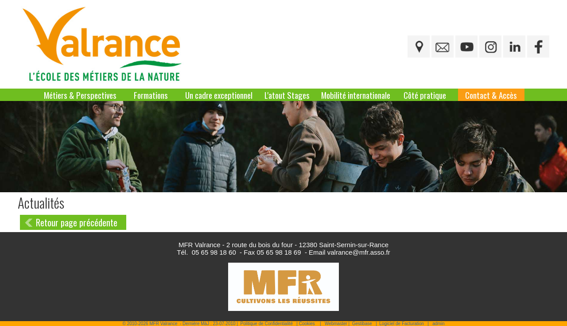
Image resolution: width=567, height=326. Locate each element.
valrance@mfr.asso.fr (358, 252)
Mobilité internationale (355, 95)
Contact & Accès (491, 95)
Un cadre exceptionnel (218, 95)
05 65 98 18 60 (214, 252)
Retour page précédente (76, 222)
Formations (151, 95)
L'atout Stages (287, 95)
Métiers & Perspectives (80, 95)
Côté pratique (425, 95)
